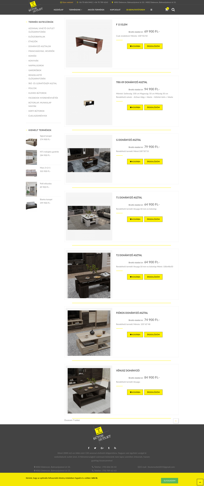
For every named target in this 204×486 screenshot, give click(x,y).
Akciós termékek (96, 10)
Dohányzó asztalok (39, 46)
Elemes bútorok (37, 93)
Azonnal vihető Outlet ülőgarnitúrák (41, 30)
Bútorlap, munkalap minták (39, 104)
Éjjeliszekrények (37, 116)
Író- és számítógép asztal (42, 83)
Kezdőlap (58, 10)
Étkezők (33, 41)
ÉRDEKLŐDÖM (153, 46)
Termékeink (75, 10)
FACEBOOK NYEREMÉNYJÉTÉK (43, 98)
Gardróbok (34, 70)
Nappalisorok (36, 65)
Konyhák (33, 60)
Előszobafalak (36, 36)
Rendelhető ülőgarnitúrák (37, 77)
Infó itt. (95, 478)
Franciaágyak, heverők (41, 51)
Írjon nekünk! (68, 2)
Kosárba (135, 46)
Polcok (32, 88)
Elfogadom (169, 481)
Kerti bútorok (36, 111)
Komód (32, 56)
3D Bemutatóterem (135, 10)
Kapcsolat (115, 10)
